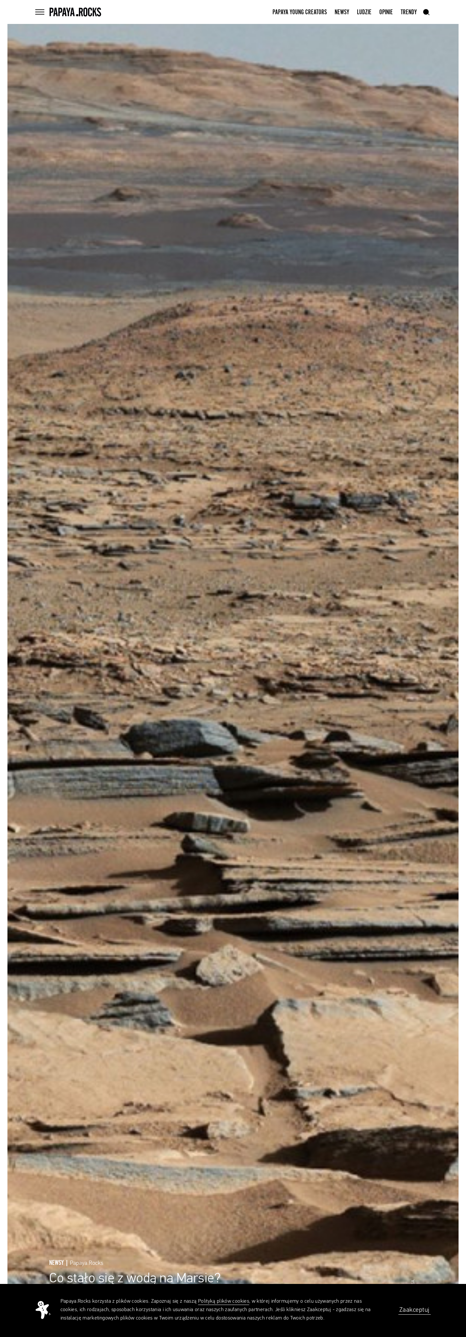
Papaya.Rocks (86, 1263)
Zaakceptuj (414, 1310)
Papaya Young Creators (299, 12)
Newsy (342, 12)
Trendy (409, 12)
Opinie (386, 12)
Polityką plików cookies (223, 1301)
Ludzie (364, 12)
